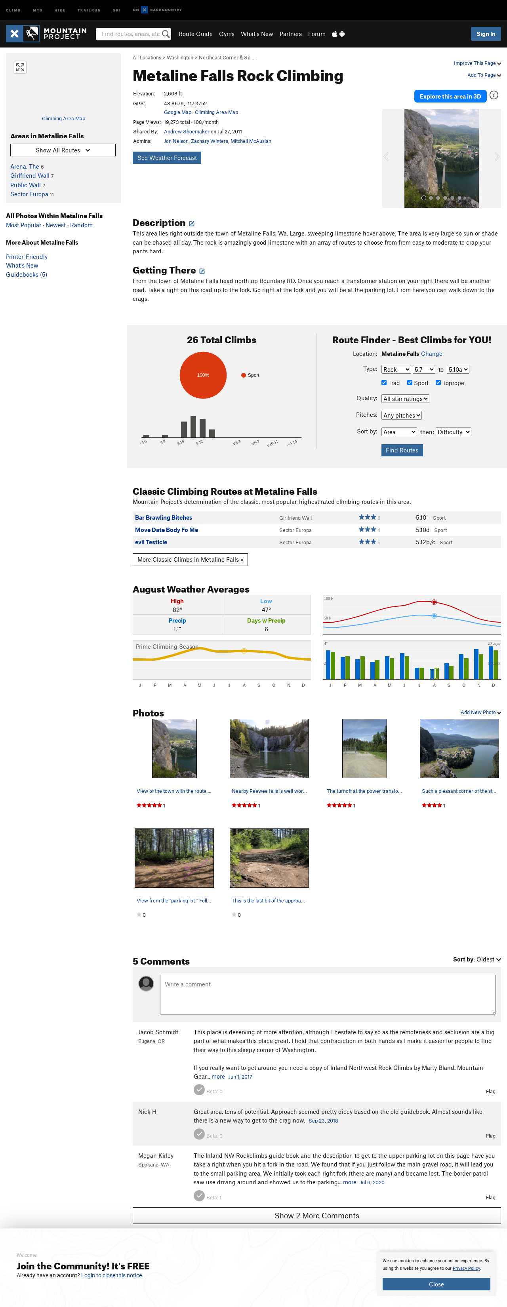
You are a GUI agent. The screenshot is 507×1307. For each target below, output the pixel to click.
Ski (117, 9)
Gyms (226, 33)
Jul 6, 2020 (372, 1179)
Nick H (147, 1107)
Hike (60, 9)
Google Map (177, 112)
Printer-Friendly (27, 256)
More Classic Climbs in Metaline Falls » (190, 555)
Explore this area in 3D (450, 94)
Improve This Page (477, 63)
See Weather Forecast (167, 157)
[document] (436, 1273)
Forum (317, 33)
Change (431, 349)
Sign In (486, 33)
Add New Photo (481, 708)
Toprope (450, 378)
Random (81, 224)
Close (436, 1284)
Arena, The (24, 166)
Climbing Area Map (63, 118)
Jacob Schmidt (158, 1028)
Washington (180, 57)
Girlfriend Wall (30, 175)
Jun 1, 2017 (240, 1073)
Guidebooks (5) (27, 274)
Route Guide (196, 33)
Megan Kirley (155, 1151)
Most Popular (23, 224)
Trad (390, 378)
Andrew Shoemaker (187, 131)
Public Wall (25, 184)
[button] (390, 154)
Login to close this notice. (112, 1275)
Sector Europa (29, 194)
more (218, 1072)
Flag (491, 1088)
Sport (418, 378)
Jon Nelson (176, 141)
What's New (257, 33)
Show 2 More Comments (316, 1211)
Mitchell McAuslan (251, 141)
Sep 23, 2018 (323, 1117)
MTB (38, 9)
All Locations (147, 57)
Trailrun (89, 9)
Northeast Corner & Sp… (226, 57)
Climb (13, 9)
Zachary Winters (209, 141)
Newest (56, 224)
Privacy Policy (466, 1268)
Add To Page (484, 75)
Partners (291, 33)
